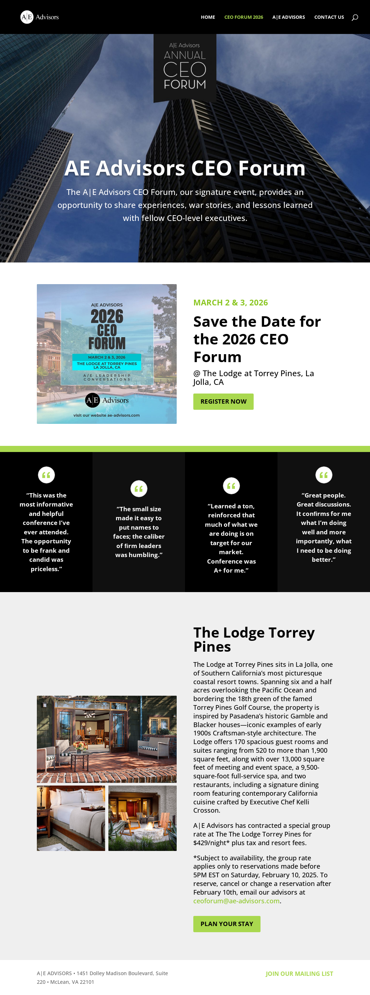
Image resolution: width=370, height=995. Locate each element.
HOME (208, 17)
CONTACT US (329, 17)
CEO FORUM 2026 (243, 17)
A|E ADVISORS (288, 17)
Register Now (223, 401)
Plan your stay (227, 924)
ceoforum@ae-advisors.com (236, 900)
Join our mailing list (299, 974)
